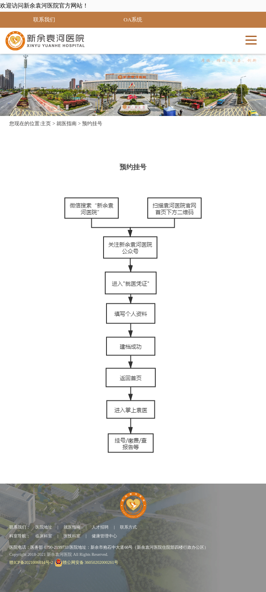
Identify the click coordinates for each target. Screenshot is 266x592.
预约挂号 (92, 123)
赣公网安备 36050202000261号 (86, 562)
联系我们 (44, 19)
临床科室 (43, 536)
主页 (46, 123)
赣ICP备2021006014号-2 (31, 562)
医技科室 (72, 536)
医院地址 (43, 527)
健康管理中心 (104, 536)
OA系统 (133, 19)
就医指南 (66, 123)
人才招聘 (100, 527)
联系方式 (128, 527)
